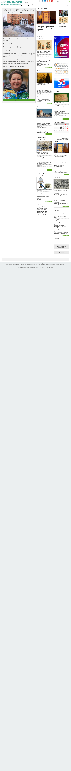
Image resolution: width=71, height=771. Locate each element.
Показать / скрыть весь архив (44, 216)
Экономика (38, 6)
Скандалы (62, 6)
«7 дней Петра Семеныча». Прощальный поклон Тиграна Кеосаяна (43, 100)
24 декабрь (55, 193)
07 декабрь (55, 202)
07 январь (55, 159)
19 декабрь (55, 105)
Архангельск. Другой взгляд (43, 118)
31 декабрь (38, 156)
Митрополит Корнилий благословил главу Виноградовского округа (59, 166)
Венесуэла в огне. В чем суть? (43, 56)
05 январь (55, 164)
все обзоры (49, 103)
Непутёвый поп (40, 199)
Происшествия (54, 6)
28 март (14, 100)
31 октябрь (38, 93)
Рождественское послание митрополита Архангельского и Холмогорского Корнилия (60, 155)
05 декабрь (38, 129)
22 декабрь (55, 224)
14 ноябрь (38, 198)
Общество (45, 6)
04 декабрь (55, 114)
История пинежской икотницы (60, 190)
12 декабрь (38, 165)
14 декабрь (38, 63)
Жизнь (68, 6)
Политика (30, 6)
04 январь (38, 55)
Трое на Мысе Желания (42, 127)
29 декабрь (38, 161)
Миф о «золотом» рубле (59, 102)
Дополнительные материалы (61, 247)
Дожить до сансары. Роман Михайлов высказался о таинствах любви (43, 84)
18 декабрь (38, 190)
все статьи (49, 169)
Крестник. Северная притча (43, 196)
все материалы (48, 67)
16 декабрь (38, 126)
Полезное (61, 252)
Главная (23, 6)
